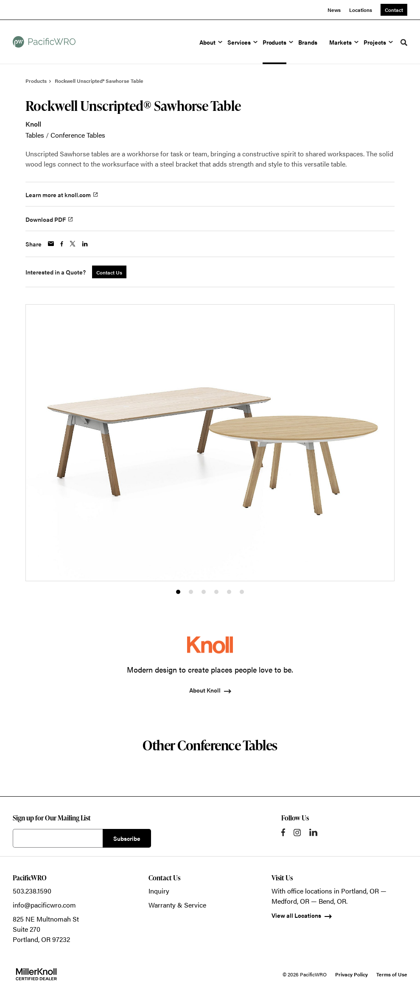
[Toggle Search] (403, 42)
